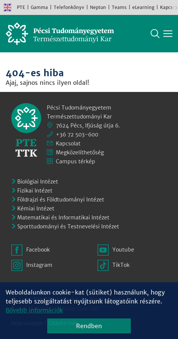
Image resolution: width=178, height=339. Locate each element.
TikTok (121, 265)
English (7, 7)
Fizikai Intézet (34, 190)
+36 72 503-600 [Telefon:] (77, 134)
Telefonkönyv (69, 7)
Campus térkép (75, 161)
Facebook (38, 249)
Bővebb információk (34, 310)
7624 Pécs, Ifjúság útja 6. (88, 125)
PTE (21, 7)
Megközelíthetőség (80, 152)
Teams (119, 7)
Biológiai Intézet (37, 181)
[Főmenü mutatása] (167, 33)
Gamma (39, 7)
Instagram (39, 265)
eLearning (143, 7)
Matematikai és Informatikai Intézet (63, 217)
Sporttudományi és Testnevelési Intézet (68, 226)
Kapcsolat (68, 143)
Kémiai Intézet (35, 208)
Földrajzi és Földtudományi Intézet (60, 199)
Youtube (123, 249)
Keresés (155, 33)
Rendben (89, 326)
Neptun (98, 7)
